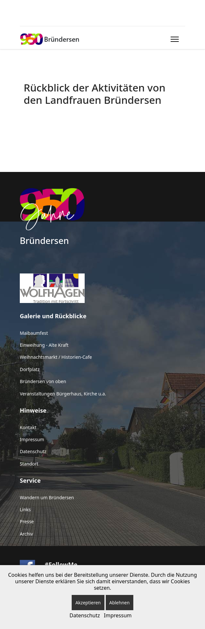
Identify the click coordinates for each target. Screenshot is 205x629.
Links (25, 509)
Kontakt (28, 427)
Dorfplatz (30, 369)
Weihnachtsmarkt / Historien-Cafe (56, 357)
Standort (29, 464)
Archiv (26, 534)
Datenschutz (33, 451)
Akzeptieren (88, 602)
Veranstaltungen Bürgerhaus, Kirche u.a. (63, 394)
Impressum (32, 439)
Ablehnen (119, 602)
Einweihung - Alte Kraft (44, 345)
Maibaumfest (34, 333)
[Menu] (173, 39)
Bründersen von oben (43, 381)
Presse (27, 521)
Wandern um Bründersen (47, 497)
